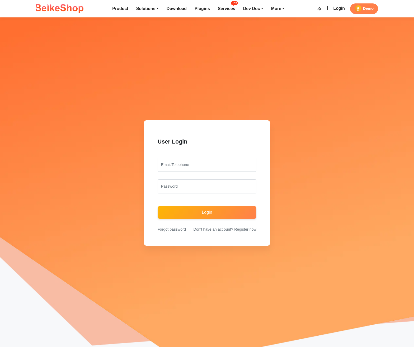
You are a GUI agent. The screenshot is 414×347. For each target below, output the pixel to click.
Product (120, 8)
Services (226, 8)
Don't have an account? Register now (224, 229)
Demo (364, 8)
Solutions (146, 8)
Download (177, 8)
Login (339, 8)
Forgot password (172, 229)
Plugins (202, 8)
